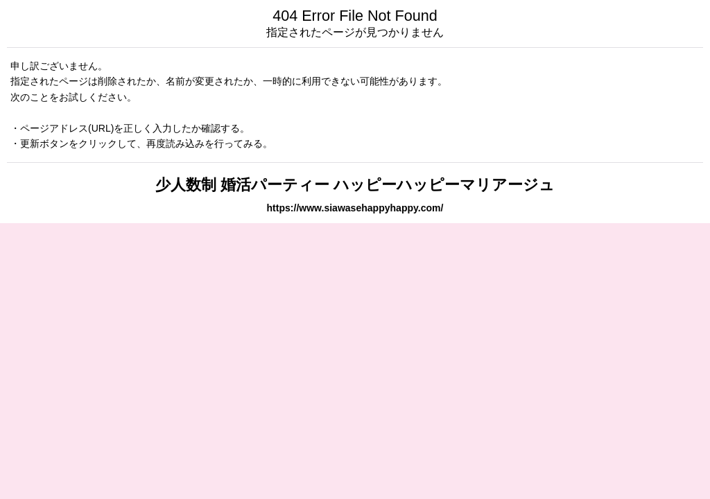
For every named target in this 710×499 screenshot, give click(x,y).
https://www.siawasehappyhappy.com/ (355, 207)
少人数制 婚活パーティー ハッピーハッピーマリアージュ (355, 184)
